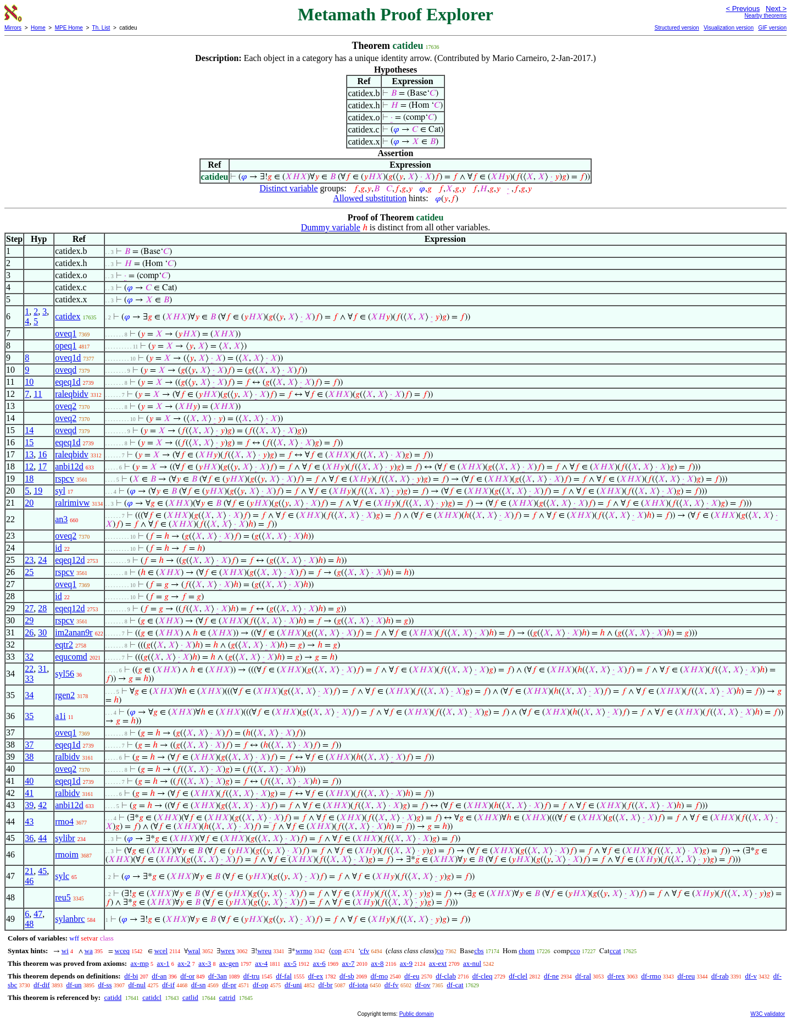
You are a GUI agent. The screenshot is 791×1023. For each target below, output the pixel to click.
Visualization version (729, 28)
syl (60, 490)
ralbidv (67, 756)
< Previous (743, 8)
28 (42, 608)
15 (29, 442)
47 (38, 914)
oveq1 (65, 333)
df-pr (229, 985)
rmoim (67, 854)
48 (29, 923)
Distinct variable (288, 188)
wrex (227, 951)
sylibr (65, 838)
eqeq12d (70, 560)
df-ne (551, 976)
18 (29, 478)
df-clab (446, 976)
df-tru (251, 976)
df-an (159, 976)
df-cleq (482, 976)
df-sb (346, 976)
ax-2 (183, 963)
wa (89, 951)
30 (42, 632)
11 (38, 394)
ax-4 (261, 963)
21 (29, 871)
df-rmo (651, 976)
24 (42, 560)
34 (29, 695)
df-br (325, 985)
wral (194, 951)
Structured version (676, 28)
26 (29, 632)
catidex (67, 316)
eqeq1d (67, 381)
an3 (61, 519)
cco (575, 951)
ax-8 (377, 963)
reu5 (62, 897)
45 (42, 871)
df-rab (720, 976)
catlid (190, 997)
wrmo (304, 951)
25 (29, 572)
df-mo (379, 976)
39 (29, 805)
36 (29, 838)
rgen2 (65, 695)
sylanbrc (70, 919)
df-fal (284, 976)
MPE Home (69, 28)
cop (336, 951)
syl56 (64, 673)
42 (42, 805)
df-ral (583, 976)
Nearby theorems (765, 16)
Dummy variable (330, 227)
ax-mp (140, 963)
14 (29, 430)
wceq (122, 951)
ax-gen (228, 963)
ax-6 (319, 963)
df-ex (315, 976)
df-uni (293, 985)
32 (29, 656)
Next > (776, 8)
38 (29, 756)
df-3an (217, 976)
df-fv (392, 985)
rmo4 (64, 821)
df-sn (198, 985)
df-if (168, 985)
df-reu (686, 976)
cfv (365, 951)
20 (29, 502)
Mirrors (12, 28)
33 (29, 678)
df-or (187, 976)
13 (29, 454)
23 (29, 560)
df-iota (358, 985)
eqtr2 (64, 644)
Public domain (416, 1014)
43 (29, 821)
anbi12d (69, 466)
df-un (73, 985)
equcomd (71, 656)
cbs (478, 951)
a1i (60, 716)
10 (29, 381)
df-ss (105, 985)
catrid (227, 997)
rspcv (64, 478)
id (58, 547)
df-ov (422, 985)
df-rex (616, 976)
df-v (751, 976)
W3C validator (767, 1014)
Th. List (101, 28)
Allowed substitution (369, 198)
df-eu (411, 976)
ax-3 (204, 963)
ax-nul (472, 963)
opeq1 (65, 345)
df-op (260, 985)
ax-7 (348, 963)
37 (29, 744)
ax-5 (290, 963)
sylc (62, 876)
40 (29, 781)
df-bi (131, 976)
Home (38, 28)
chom (526, 951)
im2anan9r (73, 632)
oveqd (65, 369)
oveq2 (65, 406)
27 (29, 608)
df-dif (42, 985)
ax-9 (406, 963)
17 (42, 466)
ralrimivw (72, 502)
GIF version (772, 28)
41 (29, 793)
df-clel (518, 976)
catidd (112, 997)
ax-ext (438, 963)
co (440, 951)
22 (29, 668)
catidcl (151, 997)
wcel (161, 951)
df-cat (455, 985)
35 (29, 716)
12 (29, 466)
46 (29, 881)
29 (29, 620)
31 (42, 668)
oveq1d (68, 357)
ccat (615, 951)
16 (42, 454)
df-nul (137, 985)
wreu (264, 951)
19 (38, 490)
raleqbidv (71, 394)
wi (65, 951)
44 (42, 838)
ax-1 (163, 963)
